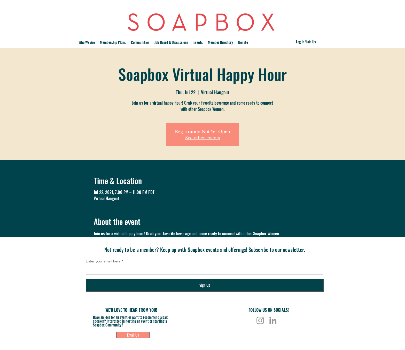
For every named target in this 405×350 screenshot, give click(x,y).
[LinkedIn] (273, 320)
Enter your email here (103, 261)
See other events (202, 137)
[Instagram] (260, 320)
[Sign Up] (205, 285)
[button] (140, 42)
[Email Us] (133, 335)
